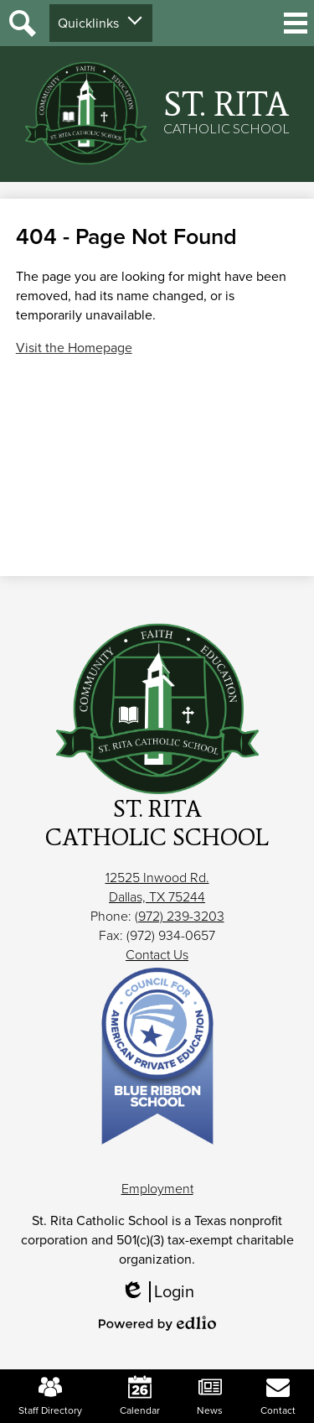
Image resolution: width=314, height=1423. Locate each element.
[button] (100, 23)
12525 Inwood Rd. (157, 877)
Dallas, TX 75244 (157, 896)
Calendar (140, 1396)
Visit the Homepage (74, 347)
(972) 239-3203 (179, 916)
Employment (157, 1188)
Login (157, 1291)
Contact (278, 1396)
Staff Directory (50, 1396)
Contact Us (157, 954)
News (210, 1396)
